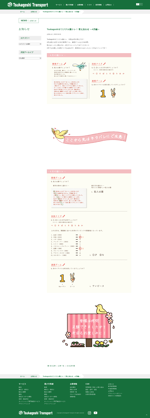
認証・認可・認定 (91, 389)
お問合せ (111, 391)
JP (137, 4)
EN (141, 4)
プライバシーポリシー (115, 393)
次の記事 (71, 366)
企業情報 (73, 384)
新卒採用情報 (112, 386)
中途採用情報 (112, 388)
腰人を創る (90, 392)
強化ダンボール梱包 (25, 396)
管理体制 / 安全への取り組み (95, 387)
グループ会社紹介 (75, 394)
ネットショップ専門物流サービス (29, 401)
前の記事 (51, 366)
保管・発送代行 (24, 399)
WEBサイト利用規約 (114, 396)
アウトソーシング (24, 403)
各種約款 (73, 396)
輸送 (20, 387)
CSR (87, 384)
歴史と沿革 (73, 389)
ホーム (22, 11)
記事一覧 (61, 366)
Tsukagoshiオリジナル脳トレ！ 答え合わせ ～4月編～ (62, 11)
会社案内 (73, 387)
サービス (22, 384)
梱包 (20, 394)
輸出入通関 (22, 392)
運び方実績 (48, 384)
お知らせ (34, 11)
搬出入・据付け (24, 389)
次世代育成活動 (90, 394)
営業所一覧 (73, 392)
